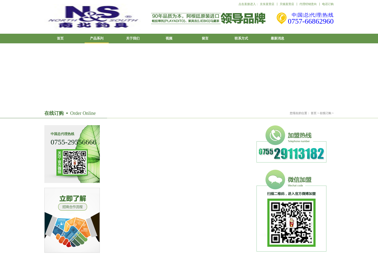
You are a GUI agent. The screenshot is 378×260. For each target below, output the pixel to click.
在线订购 (325, 113)
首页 (60, 38)
